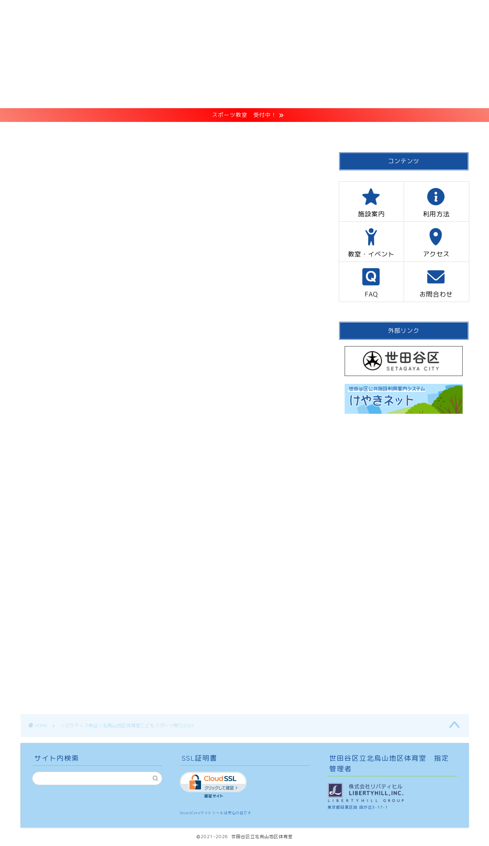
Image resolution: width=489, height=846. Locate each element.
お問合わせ (404, 132)
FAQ (353, 132)
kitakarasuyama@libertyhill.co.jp (74, 562)
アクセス (306, 132)
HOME (79, 132)
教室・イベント (244, 132)
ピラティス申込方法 (101, 322)
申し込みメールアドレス (111, 335)
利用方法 (181, 132)
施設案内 (128, 132)
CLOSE (267, 295)
